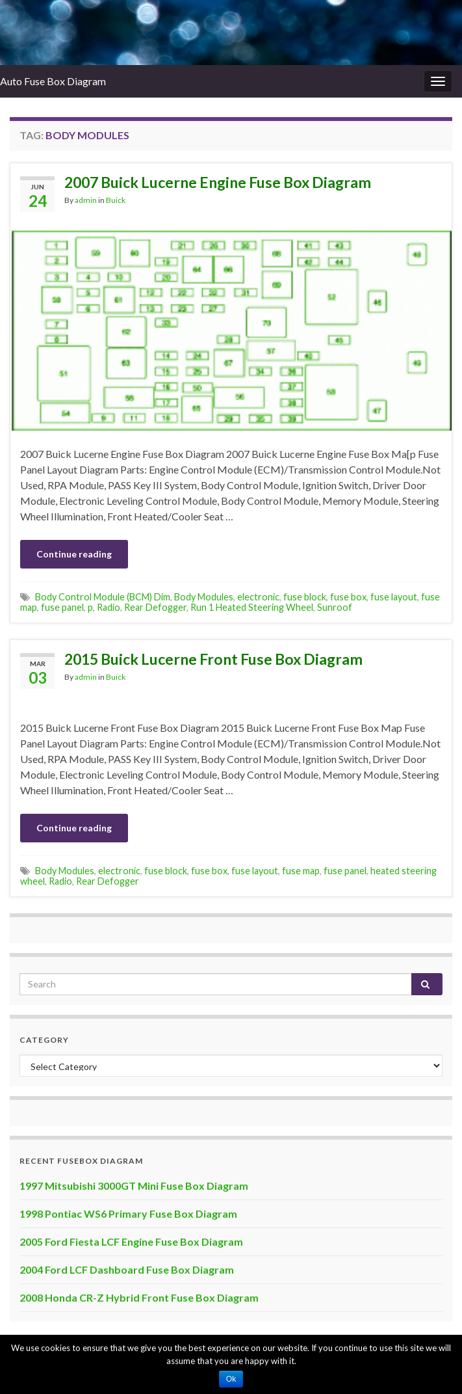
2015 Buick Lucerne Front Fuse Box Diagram (213, 659)
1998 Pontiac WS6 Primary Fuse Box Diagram (128, 1213)
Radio (108, 607)
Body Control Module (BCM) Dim (102, 596)
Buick (115, 200)
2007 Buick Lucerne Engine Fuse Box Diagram (217, 182)
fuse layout (393, 596)
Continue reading (74, 553)
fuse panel (62, 607)
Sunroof (334, 607)
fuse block (304, 596)
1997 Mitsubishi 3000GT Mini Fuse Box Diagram (133, 1185)
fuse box (348, 596)
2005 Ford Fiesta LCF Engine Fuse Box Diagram (131, 1241)
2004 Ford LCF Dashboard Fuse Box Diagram (126, 1269)
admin (86, 200)
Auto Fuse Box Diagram (53, 81)
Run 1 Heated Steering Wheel (251, 607)
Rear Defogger (155, 607)
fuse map (301, 870)
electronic (258, 596)
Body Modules (203, 596)
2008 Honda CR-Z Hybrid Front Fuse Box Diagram (139, 1297)
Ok (231, 1379)
